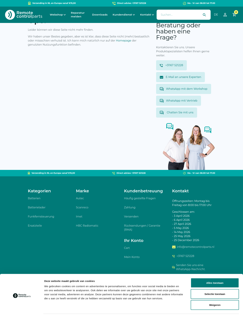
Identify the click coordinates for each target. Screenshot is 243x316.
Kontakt (145, 14)
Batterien (34, 198)
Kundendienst (122, 14)
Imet (79, 216)
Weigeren (214, 293)
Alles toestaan (214, 271)
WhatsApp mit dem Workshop (183, 89)
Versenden (131, 216)
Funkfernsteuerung (41, 216)
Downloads (99, 14)
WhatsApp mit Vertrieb (178, 101)
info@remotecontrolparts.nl (193, 247)
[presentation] (184, 15)
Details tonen (182, 309)
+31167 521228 (171, 65)
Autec (80, 198)
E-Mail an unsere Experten (180, 77)
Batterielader (37, 207)
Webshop (56, 14)
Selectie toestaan (215, 282)
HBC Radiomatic (87, 225)
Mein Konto (132, 257)
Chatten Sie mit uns (176, 112)
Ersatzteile (35, 225)
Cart (127, 248)
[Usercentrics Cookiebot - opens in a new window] (22, 309)
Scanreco (82, 207)
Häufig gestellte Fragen (140, 198)
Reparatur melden (78, 14)
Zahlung (130, 207)
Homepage (123, 40)
